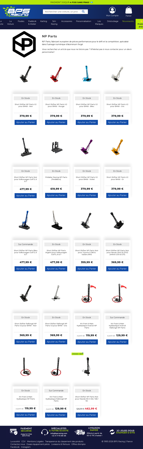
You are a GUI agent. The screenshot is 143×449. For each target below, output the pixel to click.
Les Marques (99, 22)
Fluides (21, 21)
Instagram (26, 447)
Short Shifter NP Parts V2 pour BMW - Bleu (87, 105)
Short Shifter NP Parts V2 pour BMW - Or (117, 178)
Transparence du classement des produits (64, 441)
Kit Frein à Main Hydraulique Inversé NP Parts (87, 326)
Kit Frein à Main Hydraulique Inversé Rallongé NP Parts (117, 326)
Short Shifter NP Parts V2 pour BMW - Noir (25, 105)
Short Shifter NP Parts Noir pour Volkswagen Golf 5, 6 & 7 (25, 179)
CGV (23, 441)
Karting (43, 21)
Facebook (14, 447)
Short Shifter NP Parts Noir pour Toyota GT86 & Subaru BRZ (86, 253)
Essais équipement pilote (38, 444)
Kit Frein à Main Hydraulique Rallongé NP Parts (56, 399)
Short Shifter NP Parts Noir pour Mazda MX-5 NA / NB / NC (86, 399)
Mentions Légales (35, 441)
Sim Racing (54, 22)
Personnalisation (83, 21)
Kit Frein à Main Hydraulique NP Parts (25, 398)
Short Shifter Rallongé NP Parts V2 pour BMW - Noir (26, 325)
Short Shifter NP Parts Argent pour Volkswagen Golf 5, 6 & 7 (56, 253)
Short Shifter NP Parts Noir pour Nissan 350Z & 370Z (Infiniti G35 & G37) (117, 253)
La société (15, 441)
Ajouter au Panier (25, 122)
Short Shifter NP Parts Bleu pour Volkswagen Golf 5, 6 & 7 (25, 253)
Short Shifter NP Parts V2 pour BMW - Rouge (56, 105)
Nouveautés (128, 21)
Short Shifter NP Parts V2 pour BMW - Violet (87, 178)
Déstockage (112, 21)
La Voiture (10, 22)
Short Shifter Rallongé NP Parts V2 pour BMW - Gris (56, 325)
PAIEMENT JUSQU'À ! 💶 (71, 2)
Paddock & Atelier (32, 22)
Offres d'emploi (78, 444)
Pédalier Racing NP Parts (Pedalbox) (56, 178)
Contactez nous (17, 444)
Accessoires (66, 21)
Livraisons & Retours (60, 444)
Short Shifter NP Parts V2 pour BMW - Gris (117, 105)
